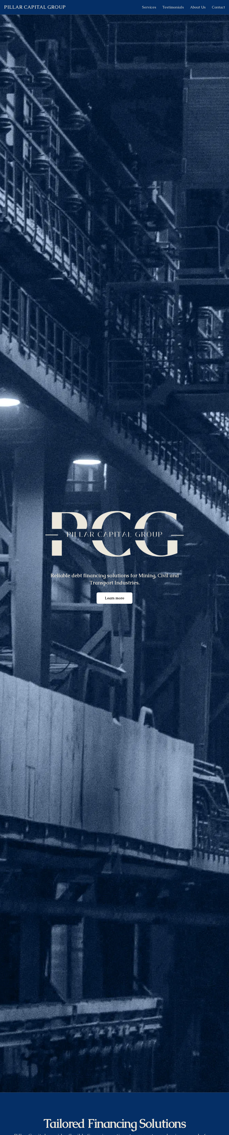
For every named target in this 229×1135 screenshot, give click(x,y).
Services (149, 7)
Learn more (114, 598)
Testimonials (173, 7)
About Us (198, 7)
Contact (218, 7)
